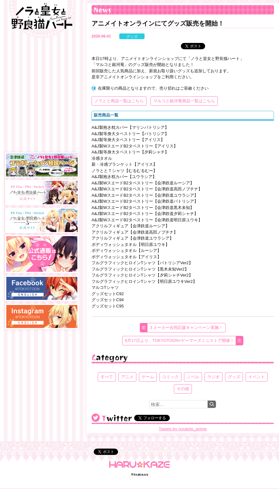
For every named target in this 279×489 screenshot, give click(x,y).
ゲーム (148, 376)
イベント (256, 376)
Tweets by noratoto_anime (183, 428)
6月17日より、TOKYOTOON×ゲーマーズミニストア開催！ (179, 340)
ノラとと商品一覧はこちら (119, 100)
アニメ (127, 376)
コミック (170, 376)
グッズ (132, 36)
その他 (183, 388)
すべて (107, 376)
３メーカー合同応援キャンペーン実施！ (186, 327)
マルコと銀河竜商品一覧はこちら (184, 100)
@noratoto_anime (96, 418)
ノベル (193, 376)
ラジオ (213, 376)
